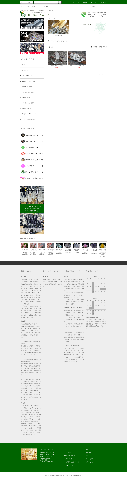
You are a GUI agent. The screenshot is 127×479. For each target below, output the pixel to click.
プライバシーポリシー (70, 465)
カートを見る (89, 459)
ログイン (92, 2)
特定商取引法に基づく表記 (71, 462)
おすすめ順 (94, 47)
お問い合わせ (94, 7)
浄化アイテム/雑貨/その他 (57, 35)
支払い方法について (69, 452)
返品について (68, 459)
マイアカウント (90, 449)
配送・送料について (69, 455)
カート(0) (102, 2)
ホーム (22, 6)
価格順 (100, 47)
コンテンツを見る (42, 6)
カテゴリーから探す (30, 6)
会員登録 (84, 2)
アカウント (75, 2)
